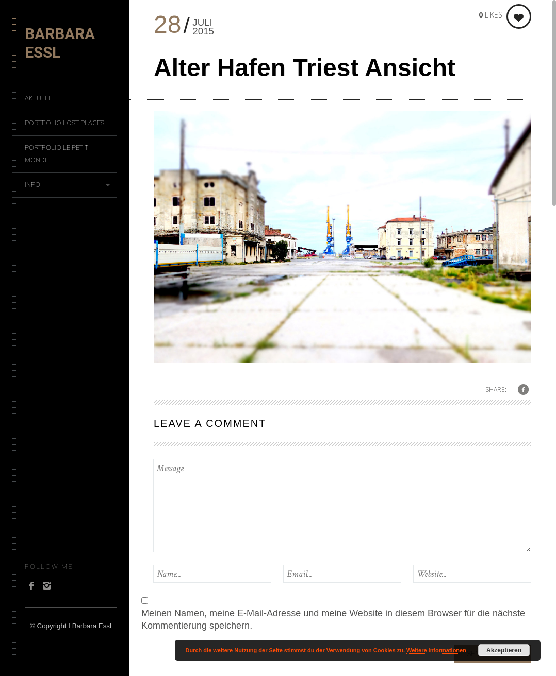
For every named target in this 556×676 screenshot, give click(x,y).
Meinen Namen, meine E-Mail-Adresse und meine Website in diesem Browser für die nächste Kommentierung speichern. (333, 619)
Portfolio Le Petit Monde (56, 154)
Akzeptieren (503, 650)
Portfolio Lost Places (64, 123)
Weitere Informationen (436, 650)
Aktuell (38, 98)
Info (32, 184)
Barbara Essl (60, 43)
